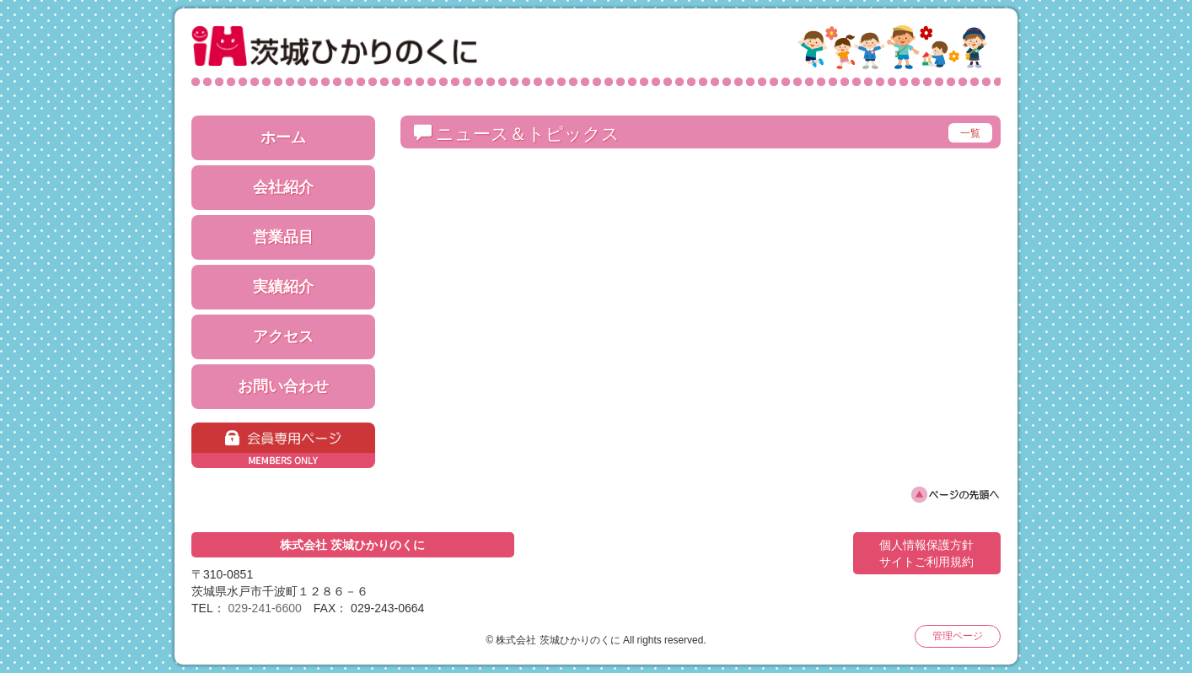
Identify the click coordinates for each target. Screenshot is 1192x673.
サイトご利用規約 (926, 561)
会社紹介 (283, 187)
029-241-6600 (265, 608)
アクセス (283, 336)
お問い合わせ (283, 386)
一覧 (970, 133)
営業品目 (283, 237)
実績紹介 (283, 286)
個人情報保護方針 (926, 545)
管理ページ (957, 636)
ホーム (283, 137)
